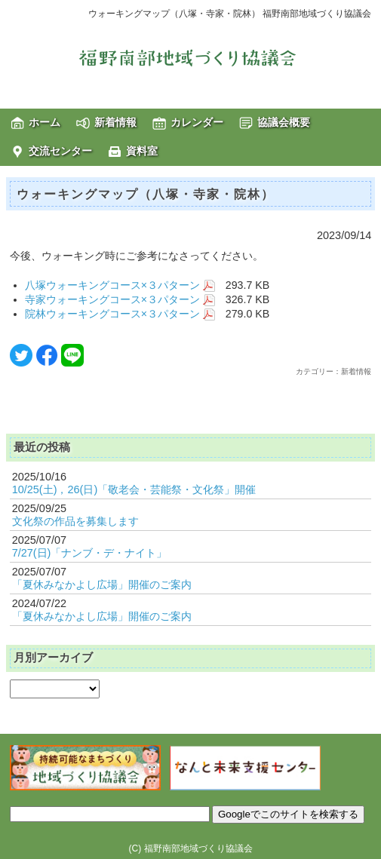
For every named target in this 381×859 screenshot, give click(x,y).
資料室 (142, 151)
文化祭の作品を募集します (75, 521)
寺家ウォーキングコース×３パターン (120, 299)
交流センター (60, 151)
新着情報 (115, 122)
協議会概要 (283, 122)
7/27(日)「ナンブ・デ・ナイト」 (89, 553)
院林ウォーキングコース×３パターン (120, 314)
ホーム (44, 122)
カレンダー (197, 122)
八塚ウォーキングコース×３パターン (120, 285)
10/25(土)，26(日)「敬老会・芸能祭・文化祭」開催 (134, 489)
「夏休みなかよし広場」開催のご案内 (102, 584)
